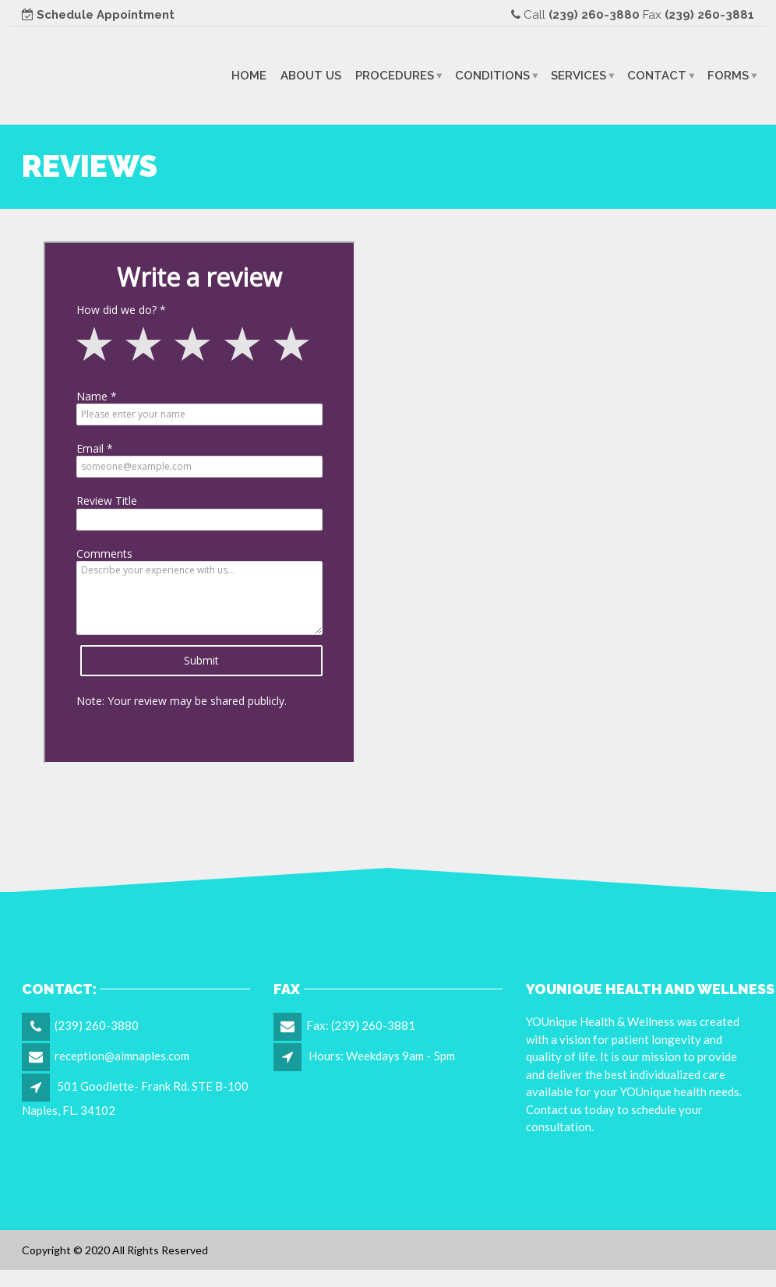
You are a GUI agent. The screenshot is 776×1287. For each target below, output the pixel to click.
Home (248, 75)
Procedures (394, 75)
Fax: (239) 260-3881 (360, 1025)
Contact (656, 75)
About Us (310, 75)
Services (578, 75)
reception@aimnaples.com (122, 1056)
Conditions (492, 75)
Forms (728, 75)
